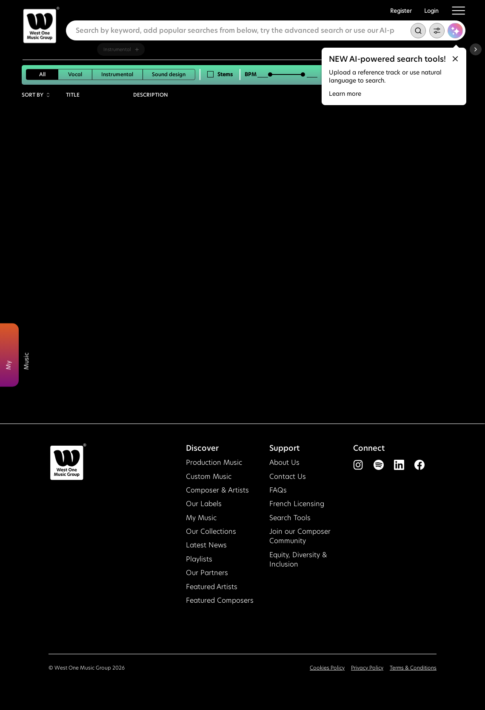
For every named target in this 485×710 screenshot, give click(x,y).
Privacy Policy (367, 667)
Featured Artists (211, 587)
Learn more (345, 93)
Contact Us (287, 476)
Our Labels (204, 504)
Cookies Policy (327, 667)
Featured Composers (220, 600)
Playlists (199, 559)
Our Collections (211, 531)
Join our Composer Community (300, 536)
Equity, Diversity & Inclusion (298, 559)
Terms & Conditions (413, 667)
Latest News (206, 545)
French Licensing (296, 504)
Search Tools (290, 518)
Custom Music (208, 476)
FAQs (278, 490)
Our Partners (207, 573)
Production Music (214, 462)
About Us (284, 462)
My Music (201, 518)
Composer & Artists (217, 490)
